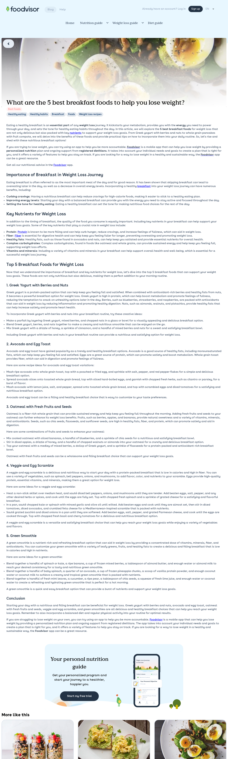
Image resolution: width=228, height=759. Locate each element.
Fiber (18, 235)
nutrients (75, 133)
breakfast (144, 186)
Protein (22, 232)
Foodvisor (59, 165)
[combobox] (217, 9)
